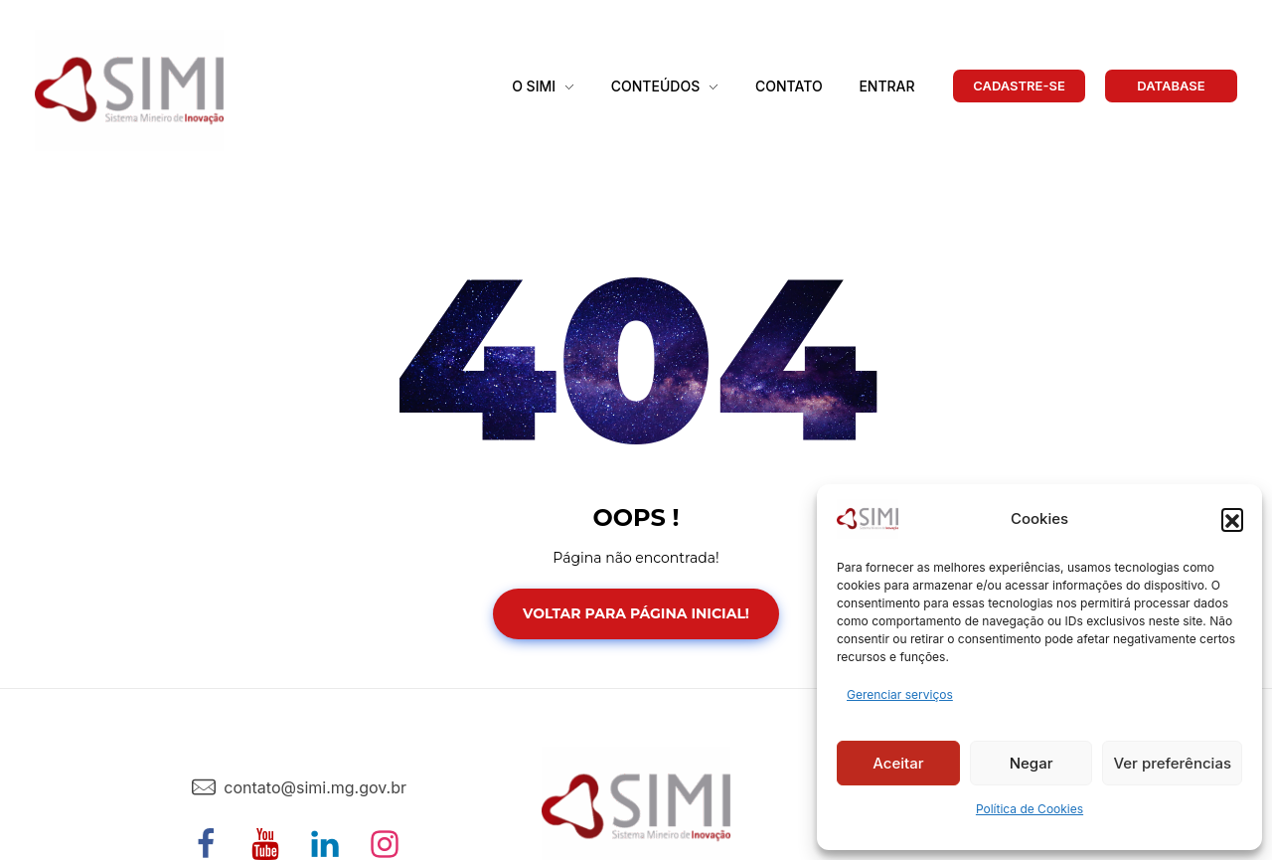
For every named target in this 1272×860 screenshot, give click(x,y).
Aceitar (898, 763)
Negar (1031, 763)
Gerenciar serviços (900, 694)
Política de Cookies (1029, 808)
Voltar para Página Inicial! (636, 613)
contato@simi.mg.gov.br (315, 787)
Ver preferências (1172, 763)
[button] (1232, 519)
